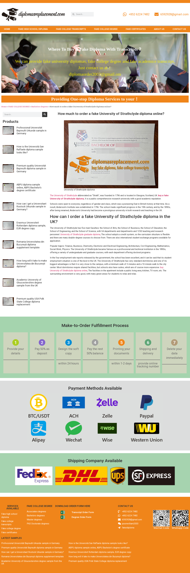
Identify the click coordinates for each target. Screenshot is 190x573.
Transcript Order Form (83, 512)
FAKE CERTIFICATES (136, 29)
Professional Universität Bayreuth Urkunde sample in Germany (31, 130)
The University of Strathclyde (63, 195)
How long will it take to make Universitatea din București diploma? (32, 263)
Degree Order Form (81, 517)
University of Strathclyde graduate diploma (80, 234)
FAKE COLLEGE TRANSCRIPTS (71, 29)
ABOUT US (159, 29)
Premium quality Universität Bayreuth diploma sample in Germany (31, 168)
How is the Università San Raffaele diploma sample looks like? (30, 149)
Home (4, 106)
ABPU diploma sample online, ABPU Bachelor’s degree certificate (29, 187)
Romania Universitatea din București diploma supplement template (30, 244)
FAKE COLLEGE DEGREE (106, 29)
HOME (7, 29)
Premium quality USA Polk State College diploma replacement (30, 301)
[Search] (44, 114)
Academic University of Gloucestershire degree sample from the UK (29, 282)
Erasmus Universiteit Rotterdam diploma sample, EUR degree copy (31, 225)
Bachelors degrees (39, 106)
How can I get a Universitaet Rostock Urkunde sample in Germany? (31, 206)
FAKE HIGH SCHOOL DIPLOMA (33, 29)
